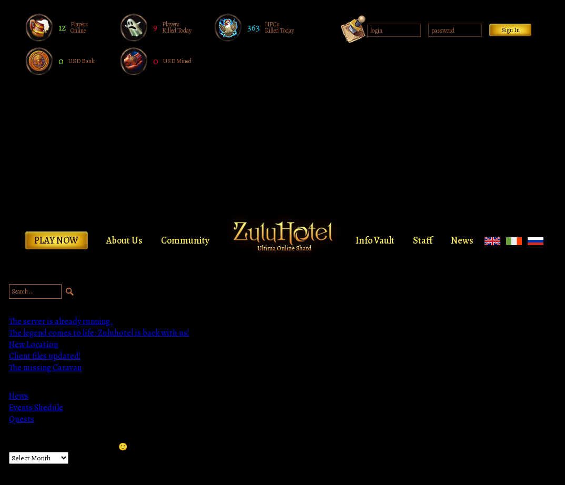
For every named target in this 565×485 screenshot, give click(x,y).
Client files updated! (45, 356)
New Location (33, 344)
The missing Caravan (45, 367)
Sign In (510, 30)
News (462, 240)
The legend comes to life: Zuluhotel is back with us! (99, 333)
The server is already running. (61, 321)
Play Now (56, 240)
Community (185, 240)
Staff (422, 240)
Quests (21, 419)
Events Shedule (36, 407)
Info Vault (375, 240)
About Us (124, 240)
